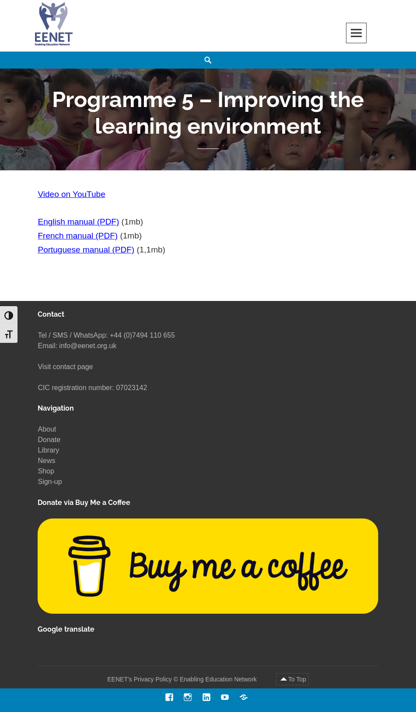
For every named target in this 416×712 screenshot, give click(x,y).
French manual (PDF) (78, 236)
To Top (297, 679)
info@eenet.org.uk (87, 345)
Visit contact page (65, 366)
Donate (49, 439)
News (46, 460)
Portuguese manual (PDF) (86, 250)
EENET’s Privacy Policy (139, 679)
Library (48, 450)
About (47, 429)
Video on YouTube (71, 194)
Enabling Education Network (219, 679)
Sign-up (50, 481)
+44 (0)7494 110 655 (142, 335)
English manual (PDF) (78, 222)
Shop (46, 471)
